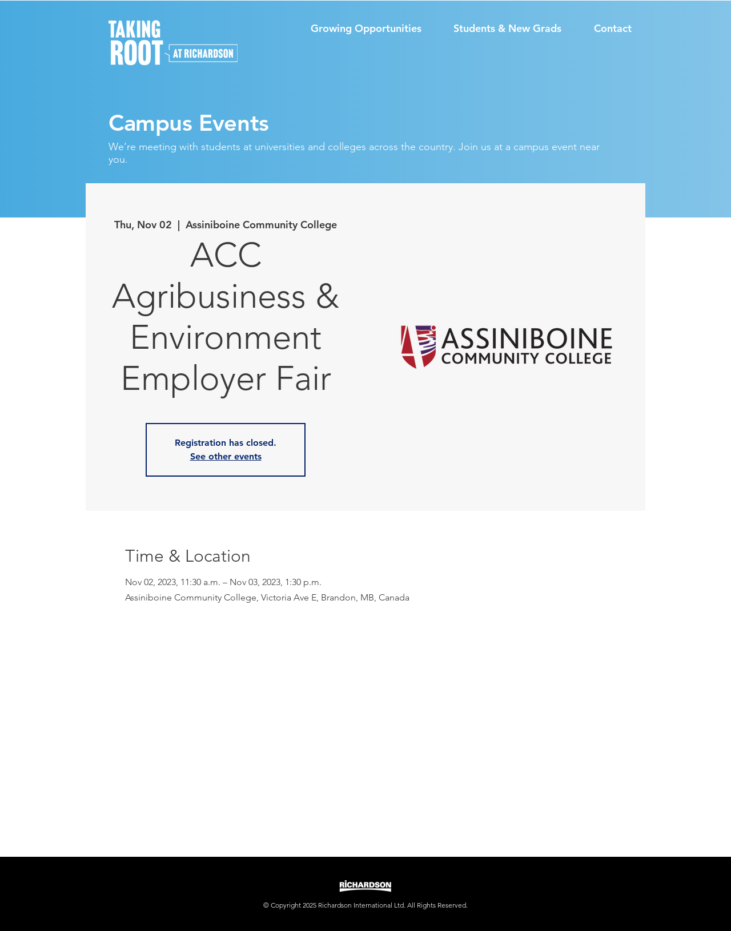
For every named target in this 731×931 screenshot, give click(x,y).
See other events (226, 456)
